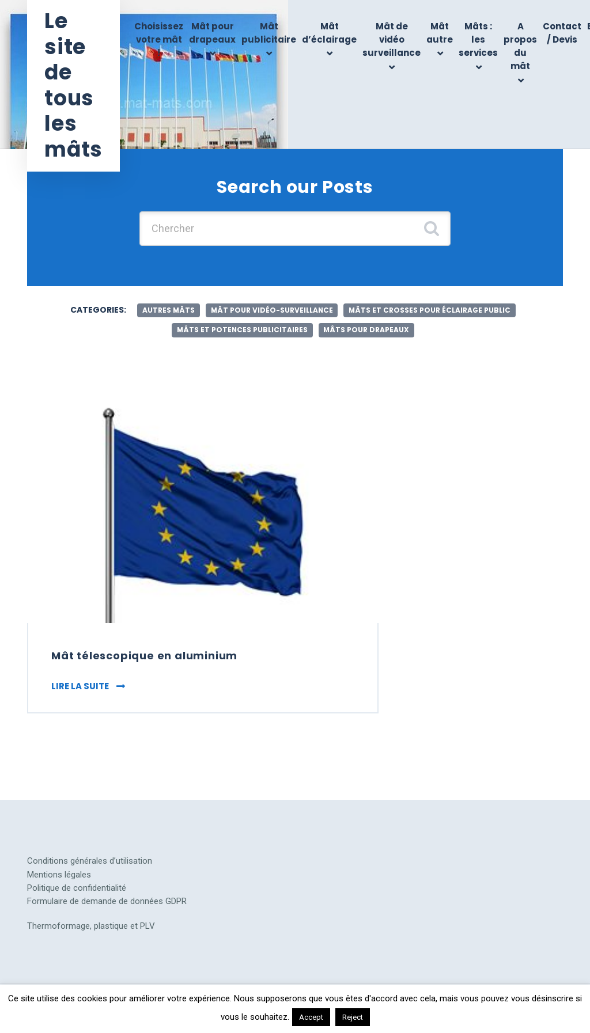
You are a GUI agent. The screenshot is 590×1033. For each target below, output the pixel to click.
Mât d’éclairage (329, 32)
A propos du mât (520, 46)
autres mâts (167, 310)
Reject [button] (352, 1017)
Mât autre (439, 32)
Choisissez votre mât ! (158, 39)
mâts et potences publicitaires (242, 330)
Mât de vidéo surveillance (391, 39)
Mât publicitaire (268, 32)
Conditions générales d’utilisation (89, 863)
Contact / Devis (562, 32)
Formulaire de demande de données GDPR (107, 903)
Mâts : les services (478, 39)
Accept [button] (311, 1017)
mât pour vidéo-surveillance (272, 310)
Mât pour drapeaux (212, 32)
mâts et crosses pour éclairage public (431, 310)
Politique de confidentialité (76, 889)
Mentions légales (59, 876)
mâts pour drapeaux (367, 330)
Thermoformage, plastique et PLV (91, 928)
